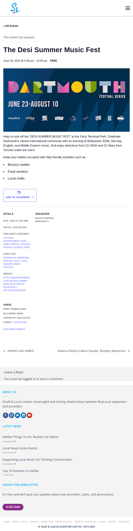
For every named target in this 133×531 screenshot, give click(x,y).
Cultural (8, 238)
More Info (47, 521)
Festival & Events (13, 247)
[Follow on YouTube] (29, 415)
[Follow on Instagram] (11, 415)
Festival (25, 244)
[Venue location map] (52, 320)
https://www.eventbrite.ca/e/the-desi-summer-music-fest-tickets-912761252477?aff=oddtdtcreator (16, 284)
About (15, 521)
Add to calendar (18, 197)
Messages (124, 521)
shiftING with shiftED (20, 351)
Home (7, 521)
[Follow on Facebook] (5, 415)
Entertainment (11, 241)
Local (17, 261)
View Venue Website (14, 329)
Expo (23, 241)
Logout (112, 521)
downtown (23, 258)
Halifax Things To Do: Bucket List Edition (30, 437)
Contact (34, 521)
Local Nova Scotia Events (19, 448)
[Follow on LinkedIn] (23, 415)
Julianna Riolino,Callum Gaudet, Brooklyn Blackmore (92, 351)
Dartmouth (9, 258)
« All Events (10, 26)
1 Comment (11, 475)
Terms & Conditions (85, 521)
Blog (24, 521)
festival (7, 261)
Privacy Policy (64, 521)
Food (27, 247)
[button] (128, 8)
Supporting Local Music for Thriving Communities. (37, 459)
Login (102, 521)
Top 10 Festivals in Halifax (20, 471)
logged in (29, 379)
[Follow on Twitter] (17, 415)
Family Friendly (11, 244)
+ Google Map (19, 322)
